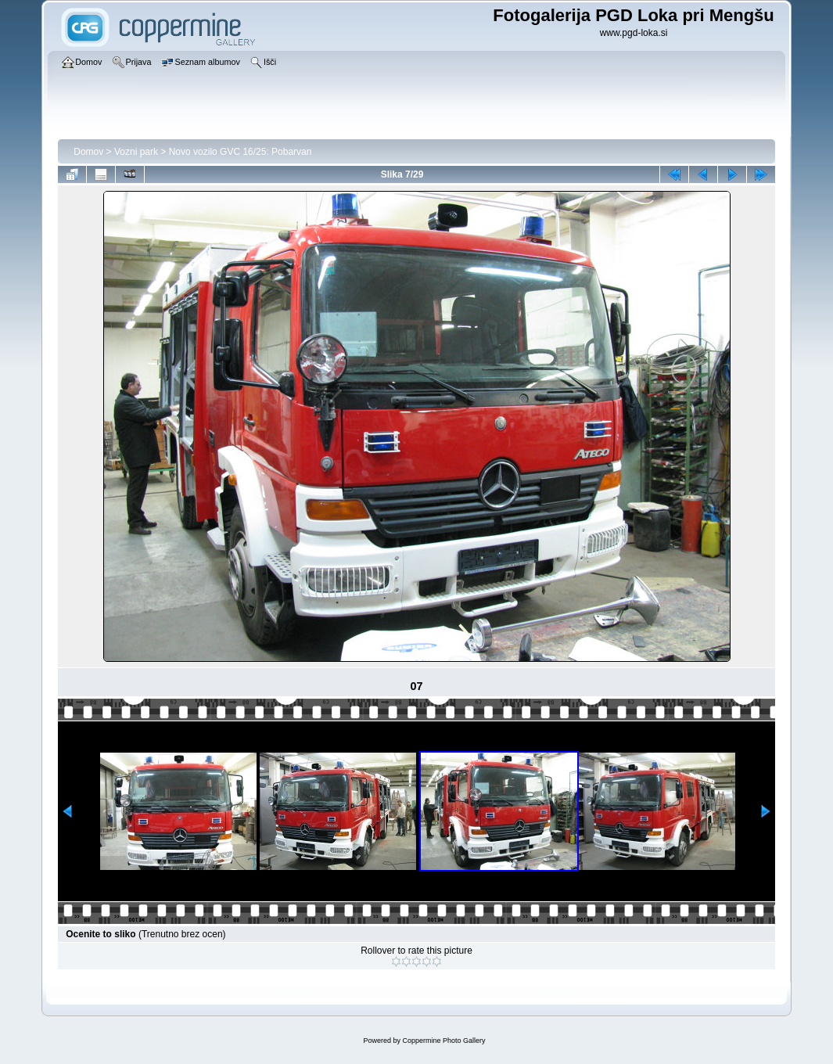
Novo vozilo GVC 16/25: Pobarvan (240, 151)
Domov (88, 151)
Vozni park (136, 151)
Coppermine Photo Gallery (443, 1040)
